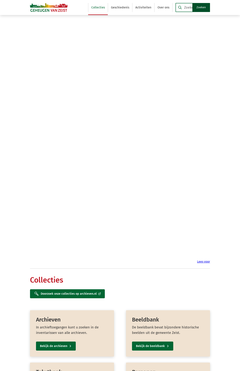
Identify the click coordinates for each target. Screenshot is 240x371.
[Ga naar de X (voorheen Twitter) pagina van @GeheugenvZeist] (168, 335)
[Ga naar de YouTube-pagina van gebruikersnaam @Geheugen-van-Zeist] (171, 342)
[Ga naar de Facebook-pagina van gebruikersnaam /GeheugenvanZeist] (169, 328)
